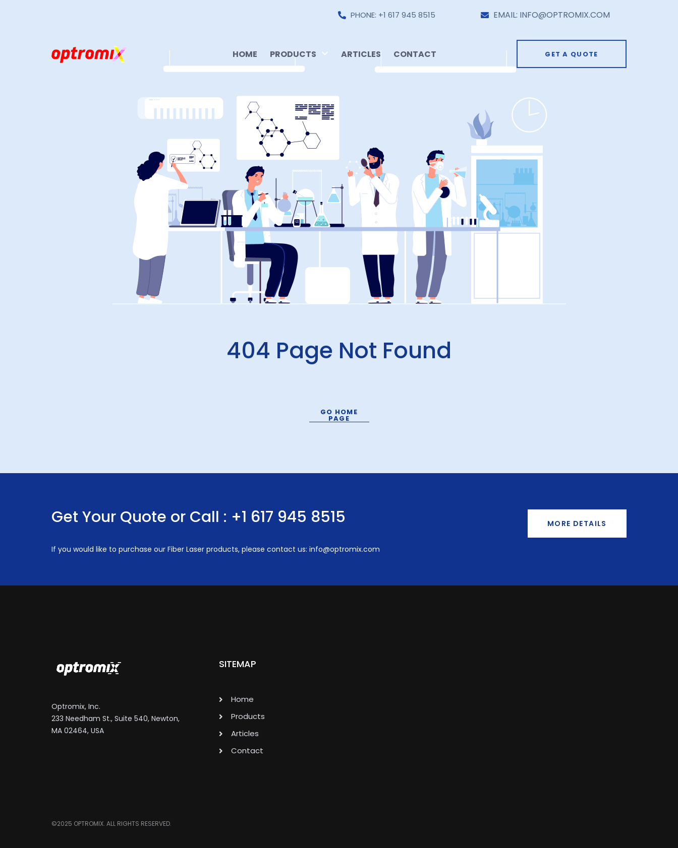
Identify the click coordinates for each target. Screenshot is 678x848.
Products (299, 54)
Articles (361, 54)
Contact (414, 54)
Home (245, 54)
